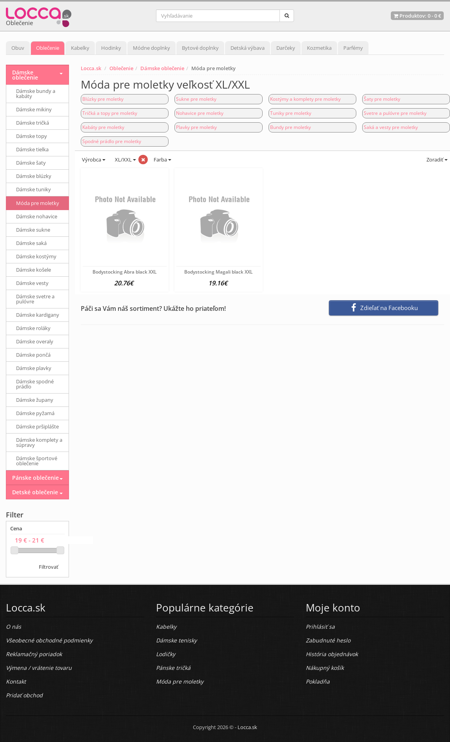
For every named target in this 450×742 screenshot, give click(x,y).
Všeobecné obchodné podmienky (49, 640)
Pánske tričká (173, 667)
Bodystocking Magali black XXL (218, 271)
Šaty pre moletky (382, 99)
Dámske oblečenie (162, 68)
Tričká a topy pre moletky (109, 113)
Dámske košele (33, 269)
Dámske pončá (33, 354)
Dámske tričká (32, 122)
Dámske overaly (34, 341)
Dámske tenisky (176, 640)
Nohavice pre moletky (199, 113)
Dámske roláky (33, 328)
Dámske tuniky (33, 189)
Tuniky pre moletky (290, 113)
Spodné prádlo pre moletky (111, 141)
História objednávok (332, 654)
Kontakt (16, 681)
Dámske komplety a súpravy (39, 442)
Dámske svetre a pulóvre (35, 299)
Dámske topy (31, 136)
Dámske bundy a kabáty (35, 93)
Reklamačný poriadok (34, 654)
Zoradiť (436, 159)
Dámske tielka (32, 149)
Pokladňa (318, 681)
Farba (162, 159)
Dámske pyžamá (35, 413)
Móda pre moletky (37, 203)
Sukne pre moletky (196, 99)
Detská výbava (247, 47)
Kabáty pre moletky (103, 127)
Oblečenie (47, 47)
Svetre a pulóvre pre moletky (395, 113)
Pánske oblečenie (35, 477)
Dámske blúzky (33, 176)
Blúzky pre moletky (102, 99)
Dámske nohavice (36, 216)
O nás (13, 626)
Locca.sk (91, 68)
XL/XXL (125, 159)
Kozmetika (319, 47)
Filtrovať (48, 566)
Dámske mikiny (34, 109)
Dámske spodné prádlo (35, 384)
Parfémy (353, 47)
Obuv (17, 47)
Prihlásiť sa (320, 626)
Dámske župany (34, 399)
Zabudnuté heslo (328, 640)
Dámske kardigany (37, 314)
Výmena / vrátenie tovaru (39, 667)
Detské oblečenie (35, 492)
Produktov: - (417, 15)
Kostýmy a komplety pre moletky (305, 99)
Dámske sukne (33, 229)
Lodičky (165, 654)
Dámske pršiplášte (37, 426)
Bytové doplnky (200, 47)
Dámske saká (31, 243)
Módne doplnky (151, 47)
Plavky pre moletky (196, 127)
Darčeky (285, 47)
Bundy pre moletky (290, 127)
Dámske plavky (33, 368)
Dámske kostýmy (36, 256)
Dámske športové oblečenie (36, 461)
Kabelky (80, 47)
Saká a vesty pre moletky (391, 127)
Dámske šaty (31, 162)
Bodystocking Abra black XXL (125, 271)
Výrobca (93, 159)
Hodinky (111, 47)
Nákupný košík (325, 667)
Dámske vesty (32, 283)
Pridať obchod (24, 695)
